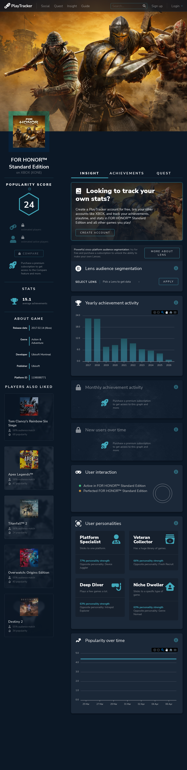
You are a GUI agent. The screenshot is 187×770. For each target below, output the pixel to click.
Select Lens (86, 289)
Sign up (157, 6)
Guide (85, 6)
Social (45, 6)
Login (177, 6)
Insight (72, 6)
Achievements (127, 173)
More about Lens (162, 260)
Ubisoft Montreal (41, 358)
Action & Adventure (37, 344)
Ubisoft (35, 369)
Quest (58, 6)
